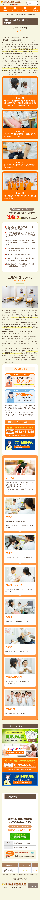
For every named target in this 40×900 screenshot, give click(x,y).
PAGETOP (33, 886)
